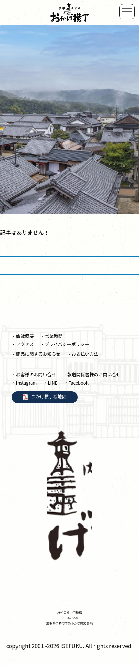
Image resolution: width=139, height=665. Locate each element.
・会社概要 (23, 336)
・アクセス (23, 344)
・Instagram (24, 382)
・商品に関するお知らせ (36, 354)
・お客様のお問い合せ (34, 374)
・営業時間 (51, 336)
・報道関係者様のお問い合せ (92, 374)
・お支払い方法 (82, 354)
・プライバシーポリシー (64, 344)
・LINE (50, 382)
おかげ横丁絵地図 (48, 396)
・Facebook (76, 382)
